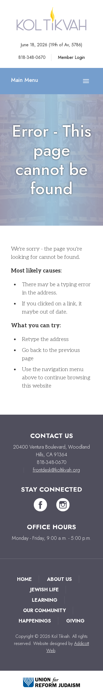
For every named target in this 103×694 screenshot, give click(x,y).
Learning (44, 600)
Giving (75, 620)
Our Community (44, 610)
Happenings (35, 620)
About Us (59, 579)
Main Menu (24, 80)
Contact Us (51, 435)
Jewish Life (44, 589)
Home (24, 579)
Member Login (71, 57)
